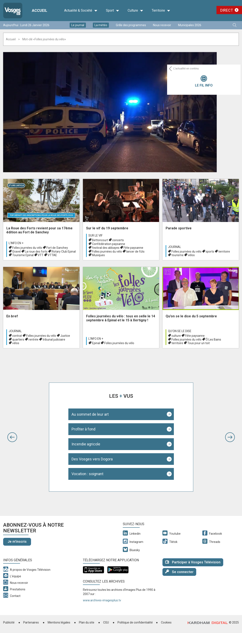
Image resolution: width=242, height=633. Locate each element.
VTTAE (52, 255)
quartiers (18, 339)
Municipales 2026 (189, 25)
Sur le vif (95, 235)
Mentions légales (59, 622)
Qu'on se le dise (179, 331)
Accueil (11, 39)
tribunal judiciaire (54, 339)
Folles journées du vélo (27, 247)
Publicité (9, 622)
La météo (101, 25)
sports (210, 251)
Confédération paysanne (108, 244)
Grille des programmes (131, 25)
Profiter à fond (83, 429)
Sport (112, 10)
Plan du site (86, 622)
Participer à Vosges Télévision (192, 562)
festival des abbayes (105, 247)
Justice (65, 335)
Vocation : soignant (87, 474)
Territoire (161, 10)
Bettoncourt (100, 240)
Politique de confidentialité (135, 622)
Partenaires (31, 622)
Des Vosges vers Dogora (92, 459)
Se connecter (179, 571)
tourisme (178, 255)
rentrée (33, 339)
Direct (226, 10)
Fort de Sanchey (57, 247)
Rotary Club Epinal (64, 251)
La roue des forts (36, 251)
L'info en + (16, 243)
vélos (191, 255)
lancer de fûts (135, 251)
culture (176, 335)
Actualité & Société (80, 10)
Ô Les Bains (213, 339)
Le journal (77, 25)
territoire (224, 251)
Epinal (96, 343)
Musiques (98, 255)
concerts (118, 240)
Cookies (166, 622)
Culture (135, 10)
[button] (12, 437)
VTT (40, 255)
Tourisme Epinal (23, 255)
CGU (106, 622)
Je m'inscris (17, 542)
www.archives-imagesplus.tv (102, 600)
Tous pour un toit (198, 343)
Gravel (16, 251)
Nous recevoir (162, 25)
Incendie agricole (86, 444)
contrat (17, 335)
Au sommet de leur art (90, 414)
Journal (174, 247)
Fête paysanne (133, 247)
